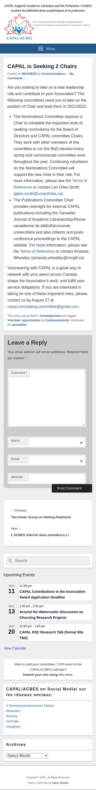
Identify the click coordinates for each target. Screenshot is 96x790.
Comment (19, 373)
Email (15, 459)
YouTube (12, 721)
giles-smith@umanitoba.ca (38, 193)
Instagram (13, 726)
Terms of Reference (37, 251)
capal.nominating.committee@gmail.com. (43, 306)
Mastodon (13, 711)
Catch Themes (60, 783)
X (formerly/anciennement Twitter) (30, 706)
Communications (53, 74)
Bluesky (12, 716)
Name (15, 440)
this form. (65, 675)
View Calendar (15, 648)
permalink (19, 325)
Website (17, 477)
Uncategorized (50, 316)
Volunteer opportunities (23, 320)
